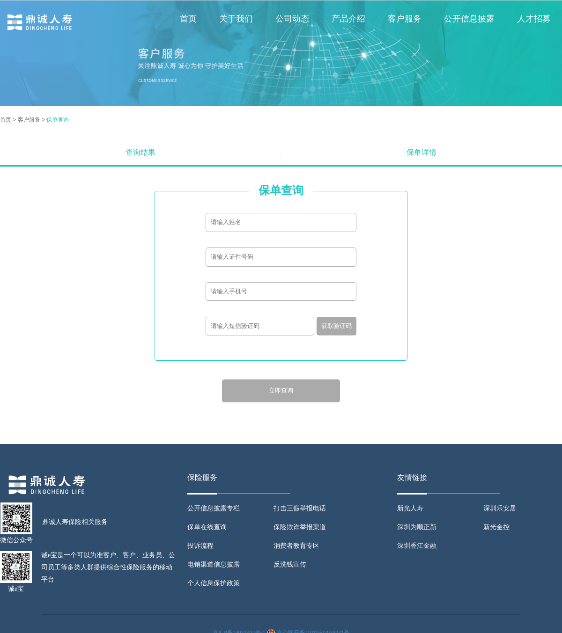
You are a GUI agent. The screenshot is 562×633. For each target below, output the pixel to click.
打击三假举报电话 (300, 508)
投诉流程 (200, 545)
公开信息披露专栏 (213, 508)
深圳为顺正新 (416, 527)
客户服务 (405, 18)
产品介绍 (348, 18)
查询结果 (140, 152)
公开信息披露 (469, 18)
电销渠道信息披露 (213, 564)
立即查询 (281, 390)
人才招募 (534, 18)
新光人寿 (410, 508)
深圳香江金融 (416, 545)
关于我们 (236, 18)
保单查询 (57, 119)
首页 (188, 18)
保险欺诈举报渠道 (300, 527)
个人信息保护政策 (213, 583)
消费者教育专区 (296, 545)
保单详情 (421, 152)
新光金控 (496, 527)
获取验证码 (336, 325)
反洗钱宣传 (290, 564)
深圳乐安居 (499, 508)
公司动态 (292, 18)
